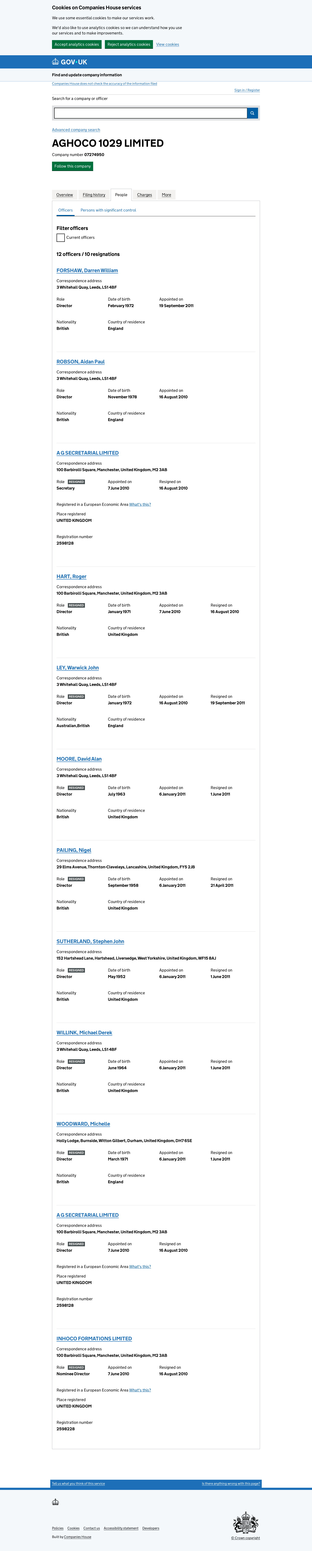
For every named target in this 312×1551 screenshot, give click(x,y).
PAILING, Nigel (74, 850)
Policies (57, 1528)
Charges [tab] (144, 194)
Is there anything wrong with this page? (231, 1483)
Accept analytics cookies (77, 44)
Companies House (77, 1537)
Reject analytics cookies (128, 44)
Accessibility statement (121, 1528)
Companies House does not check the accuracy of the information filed (104, 83)
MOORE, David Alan (79, 759)
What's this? (140, 504)
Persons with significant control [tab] (108, 210)
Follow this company (72, 166)
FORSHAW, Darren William (87, 270)
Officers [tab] (65, 210)
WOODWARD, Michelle (83, 1124)
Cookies (73, 1528)
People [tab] (121, 194)
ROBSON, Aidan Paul (81, 361)
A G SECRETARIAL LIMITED (88, 453)
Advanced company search (76, 129)
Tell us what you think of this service (78, 1483)
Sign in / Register (247, 90)
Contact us (91, 1528)
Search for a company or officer (80, 98)
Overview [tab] (64, 194)
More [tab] (166, 194)
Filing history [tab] (94, 194)
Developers (150, 1528)
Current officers (76, 238)
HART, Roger (71, 576)
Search (252, 113)
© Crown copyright (245, 1538)
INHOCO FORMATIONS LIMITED (94, 1338)
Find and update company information (87, 74)
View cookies (167, 44)
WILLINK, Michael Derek (84, 1032)
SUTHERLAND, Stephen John (90, 941)
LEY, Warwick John (78, 667)
